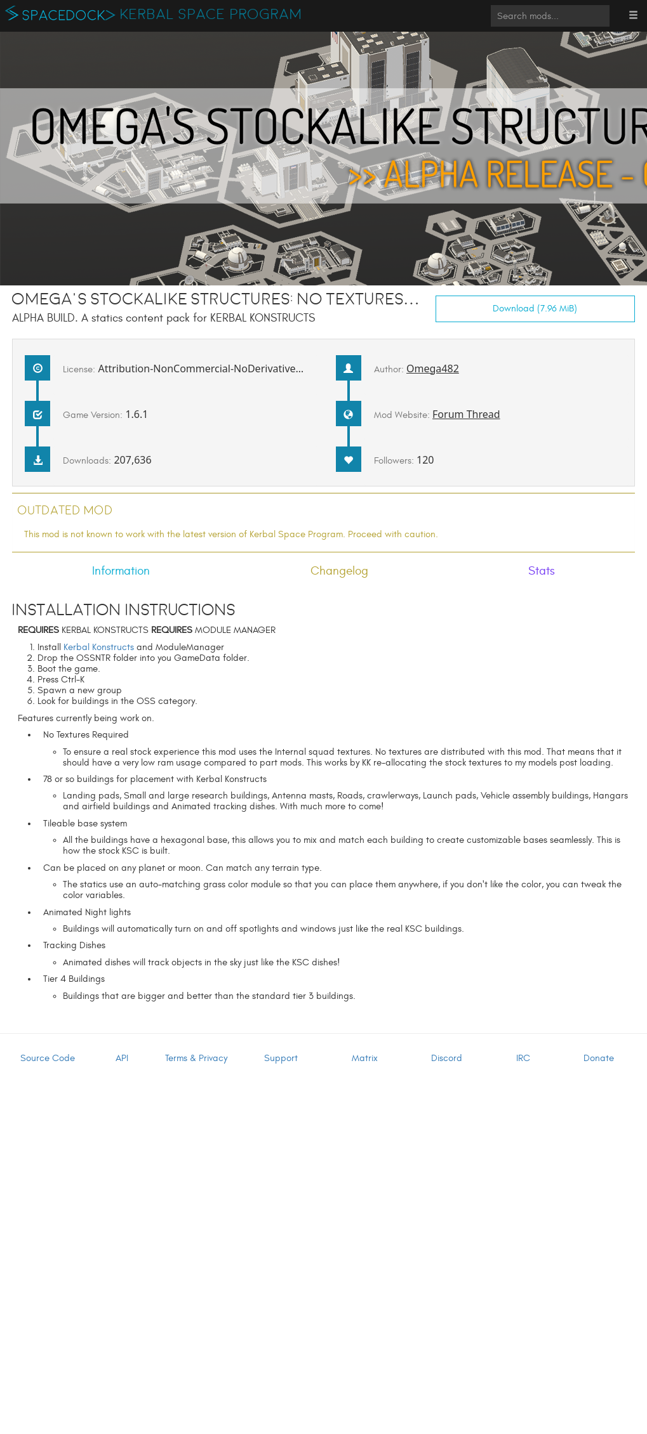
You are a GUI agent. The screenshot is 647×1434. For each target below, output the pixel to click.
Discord (446, 1058)
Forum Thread (466, 414)
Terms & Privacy (196, 1058)
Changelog (339, 571)
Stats (541, 571)
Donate (599, 1058)
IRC (523, 1058)
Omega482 (432, 368)
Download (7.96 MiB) (535, 308)
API (122, 1058)
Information (121, 571)
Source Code (47, 1058)
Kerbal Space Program (211, 14)
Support (281, 1058)
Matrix (365, 1058)
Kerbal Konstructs (98, 647)
